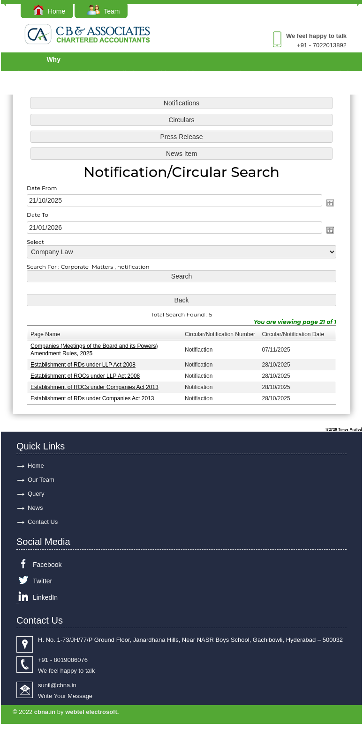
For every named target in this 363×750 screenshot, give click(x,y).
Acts (218, 73)
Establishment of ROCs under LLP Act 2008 (85, 375)
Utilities (165, 73)
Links (194, 73)
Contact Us (43, 521)
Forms (270, 73)
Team (103, 11)
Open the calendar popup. (330, 203)
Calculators (91, 73)
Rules (242, 73)
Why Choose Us (54, 73)
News (35, 507)
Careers (318, 73)
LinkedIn (45, 597)
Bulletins (131, 73)
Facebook (47, 564)
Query (294, 73)
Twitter (42, 581)
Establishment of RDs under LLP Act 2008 (83, 364)
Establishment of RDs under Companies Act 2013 (92, 398)
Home (49, 11)
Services (21, 73)
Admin (346, 73)
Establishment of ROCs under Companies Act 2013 (95, 386)
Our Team (41, 479)
